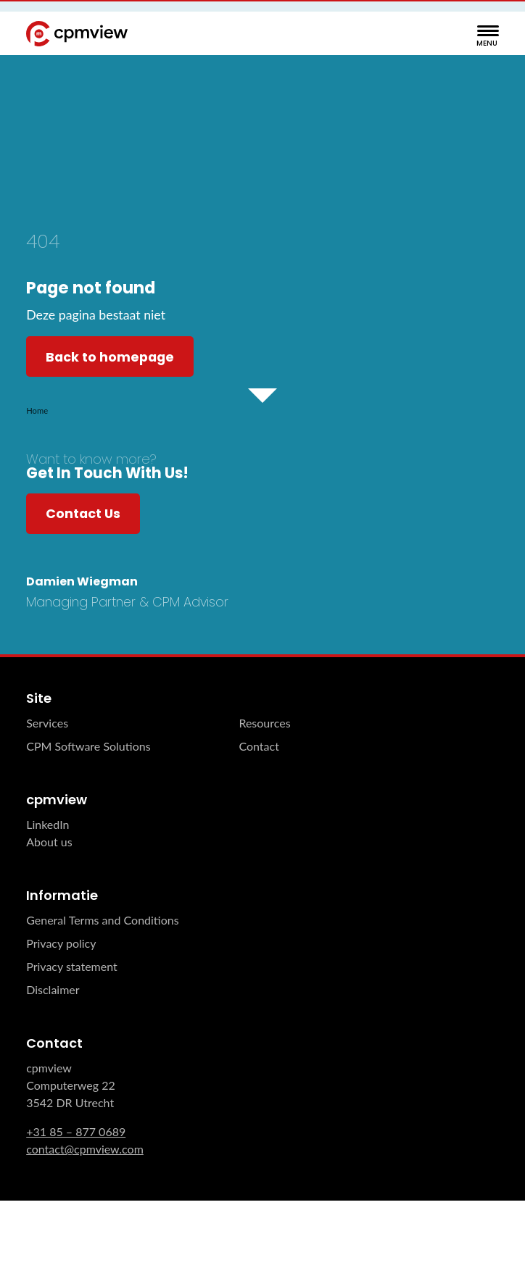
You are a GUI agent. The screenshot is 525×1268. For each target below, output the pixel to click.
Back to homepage (110, 357)
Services (47, 723)
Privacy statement (71, 966)
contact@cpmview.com (85, 1149)
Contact (258, 746)
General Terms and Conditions (102, 920)
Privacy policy (61, 943)
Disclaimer (52, 989)
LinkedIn (47, 824)
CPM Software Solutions (88, 746)
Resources (264, 723)
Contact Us (83, 513)
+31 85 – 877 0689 (75, 1131)
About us (49, 841)
